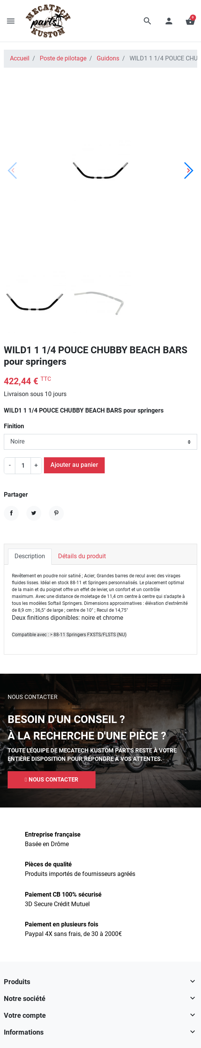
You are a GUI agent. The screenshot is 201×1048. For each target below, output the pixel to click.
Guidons (108, 58)
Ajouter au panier (74, 464)
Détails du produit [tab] (82, 556)
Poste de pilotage (63, 58)
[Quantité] (23, 465)
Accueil (19, 58)
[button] (147, 21)
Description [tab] (30, 556)
